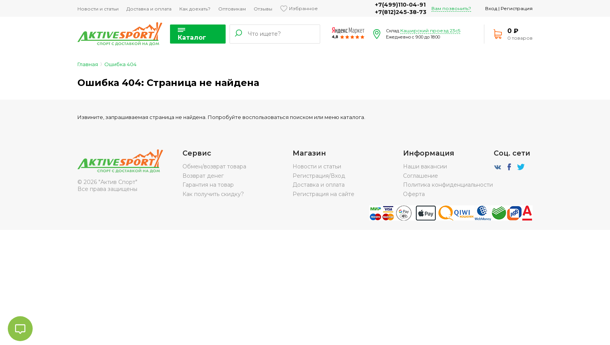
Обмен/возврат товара (214, 166)
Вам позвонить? (451, 8)
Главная (87, 64)
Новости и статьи (98, 9)
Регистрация (517, 8)
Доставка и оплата (149, 9)
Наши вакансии (425, 166)
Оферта (414, 194)
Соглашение (420, 175)
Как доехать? (194, 9)
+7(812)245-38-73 (400, 12)
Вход (491, 8)
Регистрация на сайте (323, 194)
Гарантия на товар (208, 184)
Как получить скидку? (213, 194)
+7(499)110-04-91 (400, 4)
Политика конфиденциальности (448, 184)
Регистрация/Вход (319, 175)
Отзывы (263, 9)
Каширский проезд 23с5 (430, 30)
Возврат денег (203, 175)
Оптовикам (232, 9)
